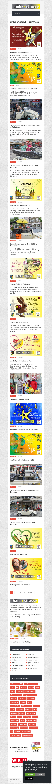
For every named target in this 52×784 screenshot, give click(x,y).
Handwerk (15, 668)
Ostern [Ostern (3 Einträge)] (19, 717)
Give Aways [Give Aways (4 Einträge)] (30, 698)
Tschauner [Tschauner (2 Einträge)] (32, 724)
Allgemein (13, 48)
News (12, 85)
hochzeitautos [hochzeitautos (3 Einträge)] (15, 706)
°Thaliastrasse (32, 657)
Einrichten (15, 671)
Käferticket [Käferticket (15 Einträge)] (20, 709)
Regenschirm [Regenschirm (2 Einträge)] (14, 720)
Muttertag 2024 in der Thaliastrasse (20, 585)
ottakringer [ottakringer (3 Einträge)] (27, 717)
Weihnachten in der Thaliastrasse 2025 (21, 52)
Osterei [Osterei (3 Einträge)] (13, 717)
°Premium (30, 665)
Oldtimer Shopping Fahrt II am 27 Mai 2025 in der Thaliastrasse (24, 166)
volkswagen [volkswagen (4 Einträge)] (33, 728)
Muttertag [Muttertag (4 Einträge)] (14, 713)
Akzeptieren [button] (30, 774)
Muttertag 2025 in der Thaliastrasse (20, 284)
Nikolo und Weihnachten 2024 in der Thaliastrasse (24, 429)
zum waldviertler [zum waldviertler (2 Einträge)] (27, 735)
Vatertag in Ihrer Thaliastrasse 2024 (20, 554)
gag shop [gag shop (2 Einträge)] (13, 698)
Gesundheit (31, 660)
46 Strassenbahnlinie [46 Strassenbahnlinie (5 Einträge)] (31, 684)
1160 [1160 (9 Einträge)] (12, 687)
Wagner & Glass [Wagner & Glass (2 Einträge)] (15, 735)
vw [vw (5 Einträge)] (12, 731)
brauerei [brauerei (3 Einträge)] (31, 687)
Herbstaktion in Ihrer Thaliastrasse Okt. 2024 (22, 460)
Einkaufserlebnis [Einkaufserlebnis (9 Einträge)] (30, 691)
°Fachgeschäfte (15, 638)
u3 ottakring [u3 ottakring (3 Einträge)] (14, 728)
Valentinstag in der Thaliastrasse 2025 (21, 361)
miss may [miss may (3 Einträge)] (28, 709)
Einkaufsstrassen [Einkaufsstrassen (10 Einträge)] (16, 695)
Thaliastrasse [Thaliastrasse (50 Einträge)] (23, 724)
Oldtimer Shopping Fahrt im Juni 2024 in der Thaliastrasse (22, 523)
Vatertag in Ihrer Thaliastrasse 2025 (20, 205)
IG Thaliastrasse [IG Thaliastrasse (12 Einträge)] (26, 706)
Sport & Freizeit (32, 663)
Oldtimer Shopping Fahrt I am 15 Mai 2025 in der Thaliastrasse (23, 245)
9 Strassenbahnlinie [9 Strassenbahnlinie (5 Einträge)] (16, 684)
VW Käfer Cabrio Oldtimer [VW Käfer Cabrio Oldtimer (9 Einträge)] (22, 731)
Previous (13, 629)
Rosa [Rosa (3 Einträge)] (22, 720)
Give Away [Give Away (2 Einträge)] (22, 698)
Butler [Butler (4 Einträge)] (37, 687)
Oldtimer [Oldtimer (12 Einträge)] (21, 713)
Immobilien (31, 668)
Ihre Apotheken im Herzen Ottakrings (20, 642)
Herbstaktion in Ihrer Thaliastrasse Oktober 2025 (23, 89)
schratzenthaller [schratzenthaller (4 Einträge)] (31, 720)
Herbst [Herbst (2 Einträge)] (29, 702)
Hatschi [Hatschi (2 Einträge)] (23, 702)
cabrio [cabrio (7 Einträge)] (13, 691)
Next (38, 629)
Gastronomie (16, 660)
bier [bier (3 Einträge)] (17, 687)
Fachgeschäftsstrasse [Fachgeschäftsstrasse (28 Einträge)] (29, 695)
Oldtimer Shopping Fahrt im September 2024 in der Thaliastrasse (24, 491)
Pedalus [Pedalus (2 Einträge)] (35, 717)
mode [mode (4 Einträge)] (35, 709)
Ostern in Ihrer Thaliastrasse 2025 (19, 322)
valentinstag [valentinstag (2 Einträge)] (24, 728)
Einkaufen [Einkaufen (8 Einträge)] (20, 691)
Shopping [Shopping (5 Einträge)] (13, 724)
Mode (13, 663)
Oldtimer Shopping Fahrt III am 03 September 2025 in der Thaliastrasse (25, 126)
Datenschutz (40, 774)
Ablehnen (29, 778)
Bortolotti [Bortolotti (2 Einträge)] (23, 687)
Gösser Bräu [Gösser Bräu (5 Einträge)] (14, 702)
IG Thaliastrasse (32, 22)
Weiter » (30, 592)
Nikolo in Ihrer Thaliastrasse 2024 (19, 399)
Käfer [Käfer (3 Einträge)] (12, 709)
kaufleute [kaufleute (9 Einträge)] (36, 706)
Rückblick (15, 654)
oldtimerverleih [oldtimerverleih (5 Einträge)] (31, 713)
